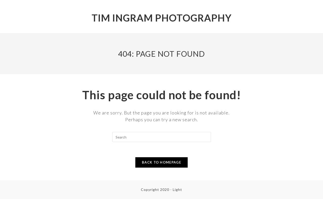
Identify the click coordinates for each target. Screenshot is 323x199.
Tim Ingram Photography (162, 18)
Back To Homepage (161, 162)
